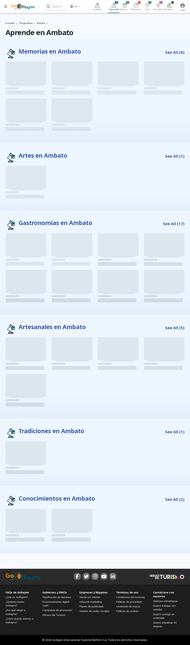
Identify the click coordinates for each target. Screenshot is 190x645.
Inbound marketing (90, 601)
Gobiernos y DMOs (54, 592)
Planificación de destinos (56, 597)
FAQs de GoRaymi (17, 592)
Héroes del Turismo (53, 615)
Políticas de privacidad (129, 601)
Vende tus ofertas (89, 597)
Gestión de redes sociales (94, 611)
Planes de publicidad (91, 606)
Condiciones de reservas (130, 597)
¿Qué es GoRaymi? (17, 597)
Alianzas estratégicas (165, 601)
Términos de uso (127, 592)
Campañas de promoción (57, 610)
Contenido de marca (128, 606)
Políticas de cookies (127, 611)
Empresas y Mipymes (93, 592)
